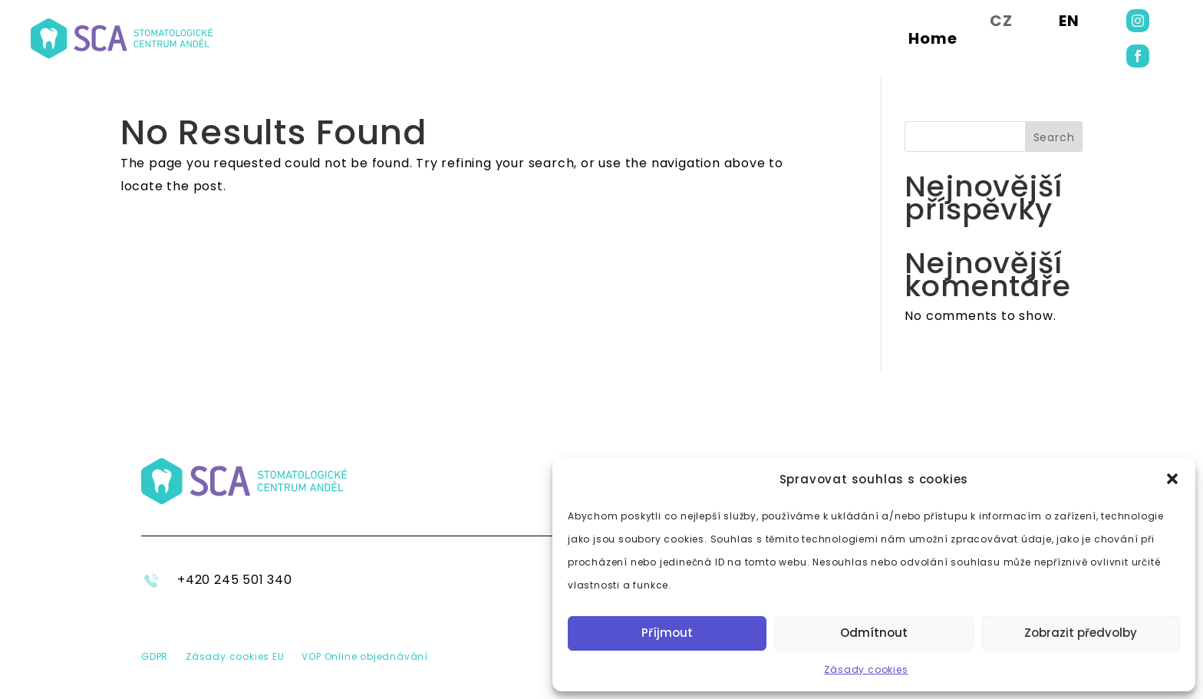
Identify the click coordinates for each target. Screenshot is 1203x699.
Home (932, 38)
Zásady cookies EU (235, 656)
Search (1054, 137)
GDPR (154, 656)
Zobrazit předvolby (1080, 633)
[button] (1172, 478)
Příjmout (667, 633)
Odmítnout (874, 633)
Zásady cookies (866, 669)
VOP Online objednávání (365, 656)
